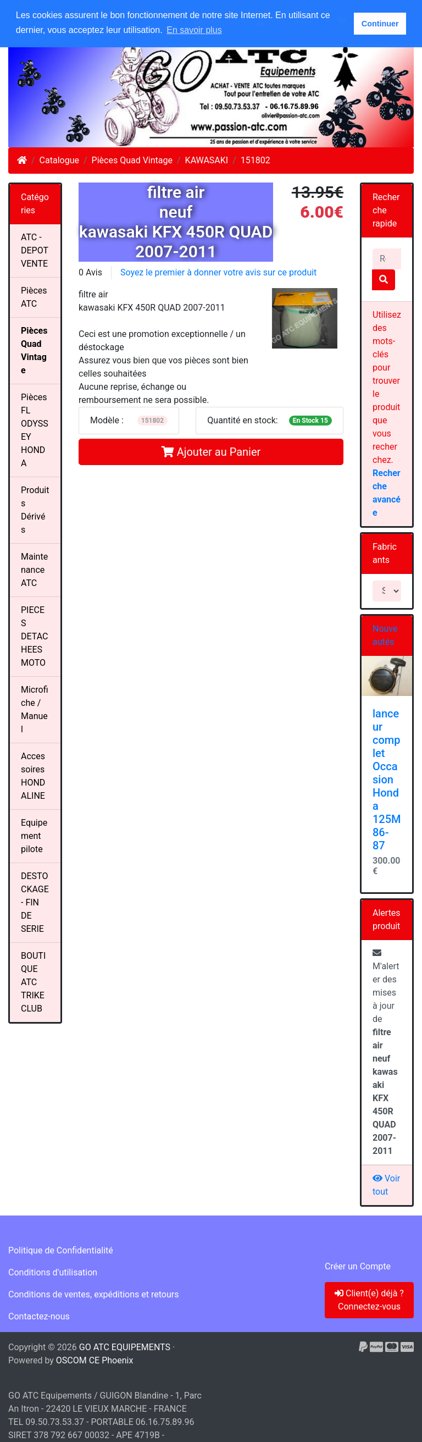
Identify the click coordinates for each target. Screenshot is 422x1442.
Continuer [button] (380, 23)
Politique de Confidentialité (60, 1250)
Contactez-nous (39, 1316)
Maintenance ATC (34, 569)
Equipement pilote (34, 835)
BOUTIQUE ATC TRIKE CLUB (33, 982)
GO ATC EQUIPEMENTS (124, 1347)
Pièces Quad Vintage (132, 160)
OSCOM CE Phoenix (95, 1360)
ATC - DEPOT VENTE (34, 250)
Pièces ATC (34, 297)
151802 (255, 160)
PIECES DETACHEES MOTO (34, 636)
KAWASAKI (207, 160)
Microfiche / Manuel (34, 709)
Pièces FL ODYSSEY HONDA (34, 430)
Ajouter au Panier (211, 451)
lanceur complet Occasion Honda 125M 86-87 (387, 779)
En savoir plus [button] (194, 30)
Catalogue (59, 160)
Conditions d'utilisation (52, 1272)
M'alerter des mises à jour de (386, 1052)
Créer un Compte (358, 1266)
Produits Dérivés (35, 510)
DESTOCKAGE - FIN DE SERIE (35, 902)
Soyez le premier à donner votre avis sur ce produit (218, 272)
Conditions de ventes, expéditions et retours (93, 1294)
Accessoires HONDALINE (33, 776)
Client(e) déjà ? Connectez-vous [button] (369, 1300)
